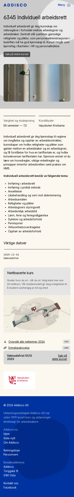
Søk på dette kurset (16, 54)
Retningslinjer (12, 450)
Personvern (11, 454)
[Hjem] (15, 5)
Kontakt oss (11, 483)
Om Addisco (11, 442)
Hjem (7, 433)
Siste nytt (9, 438)
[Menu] (64, 5)
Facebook (10, 487)
